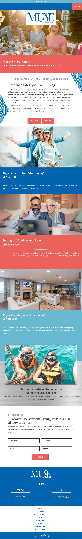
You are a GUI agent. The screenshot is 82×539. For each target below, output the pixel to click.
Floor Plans (40, 511)
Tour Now (77, 6)
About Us (40, 520)
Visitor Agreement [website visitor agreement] (35, 536)
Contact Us (40, 526)
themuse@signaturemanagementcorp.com (20, 499)
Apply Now (34, 121)
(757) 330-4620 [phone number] (42, 1)
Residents (40, 517)
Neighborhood (40, 514)
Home (40, 508)
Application (40, 529)
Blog (40, 523)
